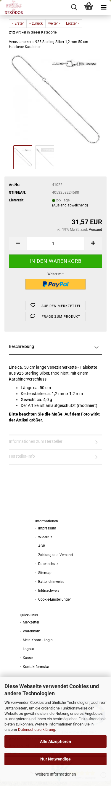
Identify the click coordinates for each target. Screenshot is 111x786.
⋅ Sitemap (43, 573)
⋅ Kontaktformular (34, 667)
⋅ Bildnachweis (47, 590)
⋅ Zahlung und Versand (54, 555)
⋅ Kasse (26, 658)
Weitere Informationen (55, 774)
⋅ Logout (27, 649)
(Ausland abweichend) (70, 205)
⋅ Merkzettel (29, 622)
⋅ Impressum (45, 528)
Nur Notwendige (55, 759)
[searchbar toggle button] (74, 7)
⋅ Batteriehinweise (49, 582)
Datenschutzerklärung (36, 729)
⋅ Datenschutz (46, 564)
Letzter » (72, 23)
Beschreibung (21, 346)
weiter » (54, 23)
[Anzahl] (55, 243)
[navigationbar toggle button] (103, 7)
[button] (18, 243)
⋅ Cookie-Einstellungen (53, 599)
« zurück (36, 23)
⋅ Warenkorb (30, 631)
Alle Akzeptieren (55, 741)
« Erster (18, 23)
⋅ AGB (40, 546)
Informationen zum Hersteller (35, 441)
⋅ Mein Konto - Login (36, 640)
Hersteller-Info (22, 456)
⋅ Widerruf (43, 537)
